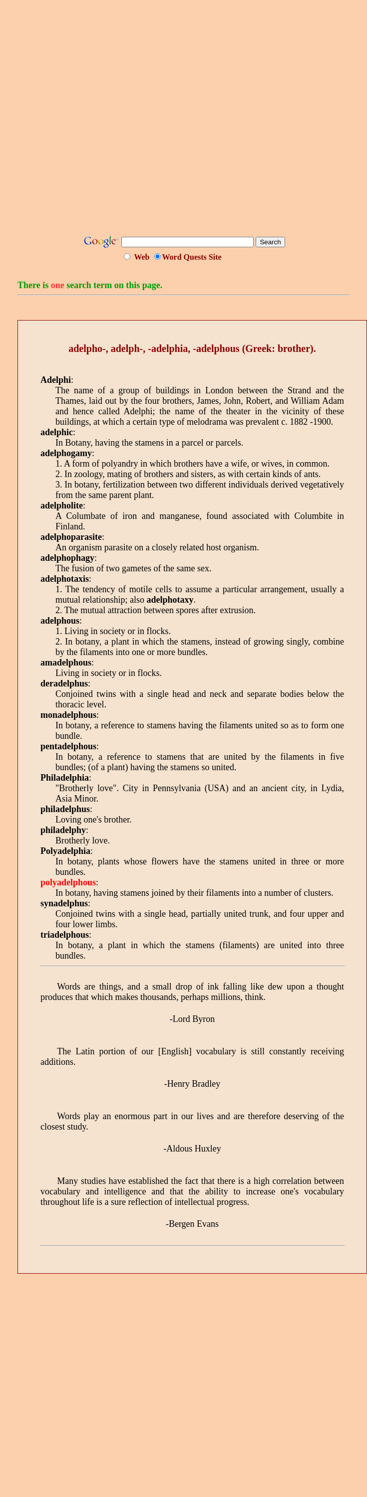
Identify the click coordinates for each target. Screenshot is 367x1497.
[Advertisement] (174, 121)
